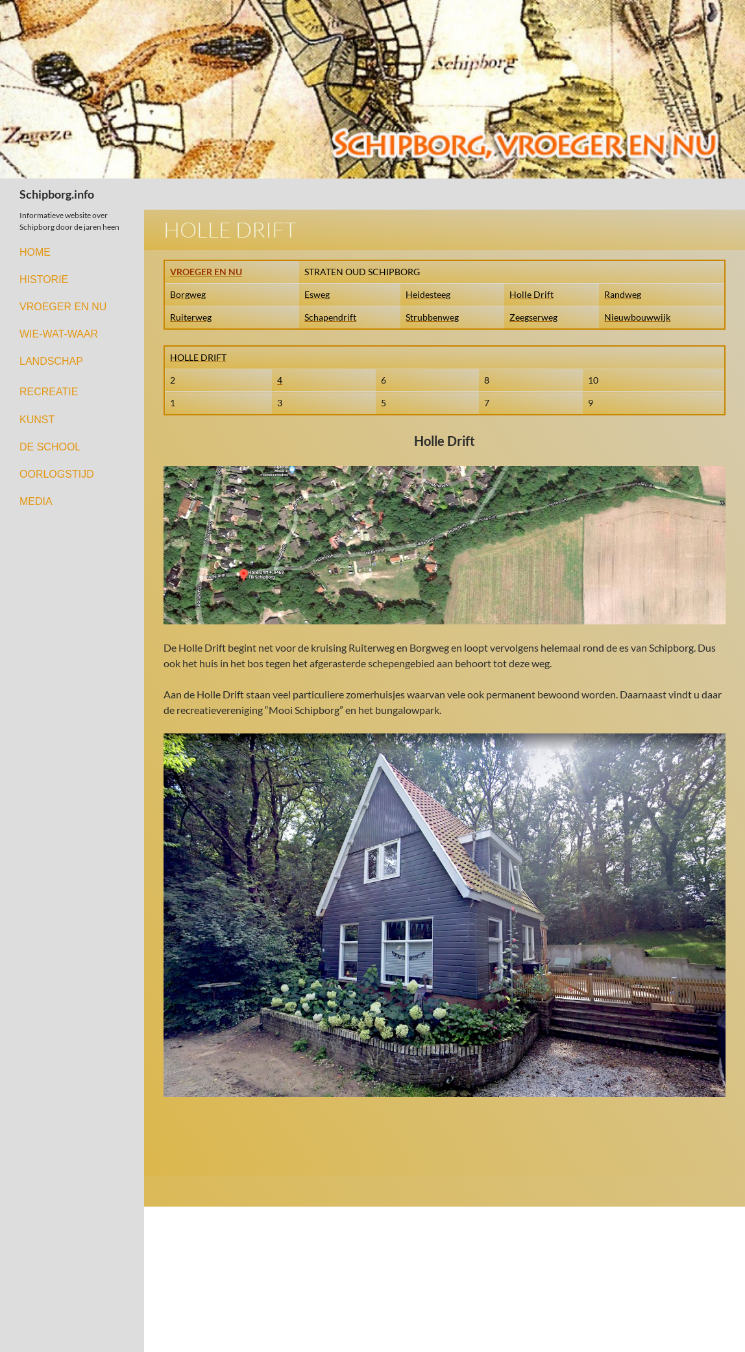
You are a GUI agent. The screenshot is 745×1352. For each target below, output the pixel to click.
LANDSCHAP (51, 361)
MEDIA (36, 501)
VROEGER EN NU (62, 306)
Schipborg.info (56, 194)
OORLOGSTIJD (56, 474)
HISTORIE (43, 279)
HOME (35, 252)
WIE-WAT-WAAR (58, 333)
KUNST (37, 419)
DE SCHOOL (49, 446)
